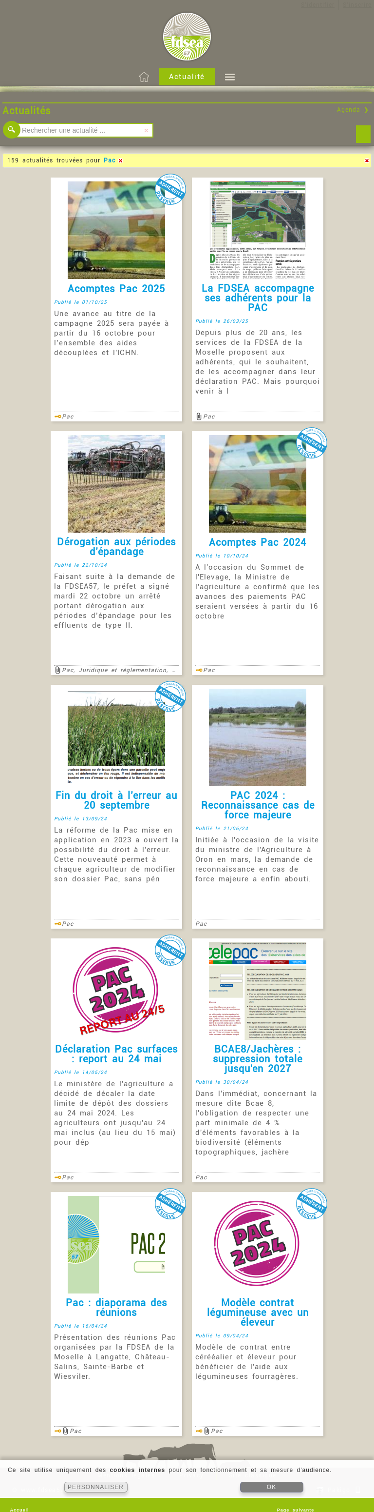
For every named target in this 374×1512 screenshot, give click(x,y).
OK (271, 1487)
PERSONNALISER (96, 1487)
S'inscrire (357, 4)
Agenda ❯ (353, 109)
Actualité (187, 76)
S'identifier (318, 4)
